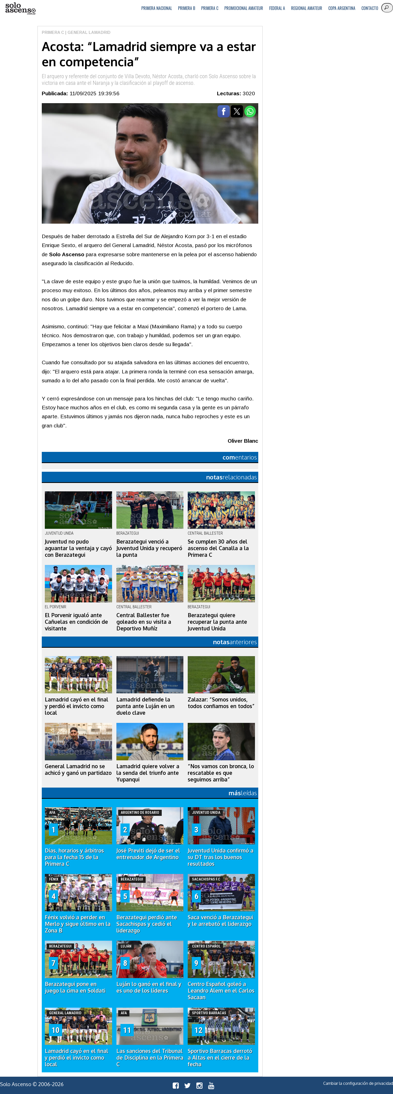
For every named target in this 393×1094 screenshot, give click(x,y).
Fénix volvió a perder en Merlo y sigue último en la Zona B (78, 924)
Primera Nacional (156, 8)
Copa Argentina (341, 8)
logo (20, 9)
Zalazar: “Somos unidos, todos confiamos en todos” (221, 702)
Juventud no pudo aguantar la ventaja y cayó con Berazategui (78, 548)
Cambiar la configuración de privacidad (358, 1083)
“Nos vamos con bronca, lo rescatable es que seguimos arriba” (221, 773)
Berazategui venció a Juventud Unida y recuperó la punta (149, 548)
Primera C (209, 8)
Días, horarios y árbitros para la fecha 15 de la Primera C (74, 857)
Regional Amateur (306, 8)
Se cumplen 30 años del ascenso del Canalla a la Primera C (218, 548)
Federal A (277, 8)
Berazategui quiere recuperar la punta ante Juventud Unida (217, 622)
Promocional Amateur (243, 8)
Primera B (186, 8)
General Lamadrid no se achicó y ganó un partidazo (78, 769)
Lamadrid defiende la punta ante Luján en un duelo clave (145, 706)
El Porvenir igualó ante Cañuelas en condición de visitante (76, 622)
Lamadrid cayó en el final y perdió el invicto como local (76, 706)
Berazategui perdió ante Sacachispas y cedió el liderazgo (146, 924)
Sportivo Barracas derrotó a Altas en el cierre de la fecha (220, 1058)
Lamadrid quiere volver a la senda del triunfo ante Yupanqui (147, 773)
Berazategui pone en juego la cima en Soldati (75, 987)
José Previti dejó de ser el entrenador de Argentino (148, 853)
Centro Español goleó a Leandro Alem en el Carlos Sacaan (221, 991)
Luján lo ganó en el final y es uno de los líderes (148, 987)
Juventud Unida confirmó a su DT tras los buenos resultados (220, 857)
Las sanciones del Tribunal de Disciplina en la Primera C (149, 1058)
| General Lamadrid (87, 32)
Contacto (369, 8)
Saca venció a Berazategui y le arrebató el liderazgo (220, 920)
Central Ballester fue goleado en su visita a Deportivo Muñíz (143, 622)
